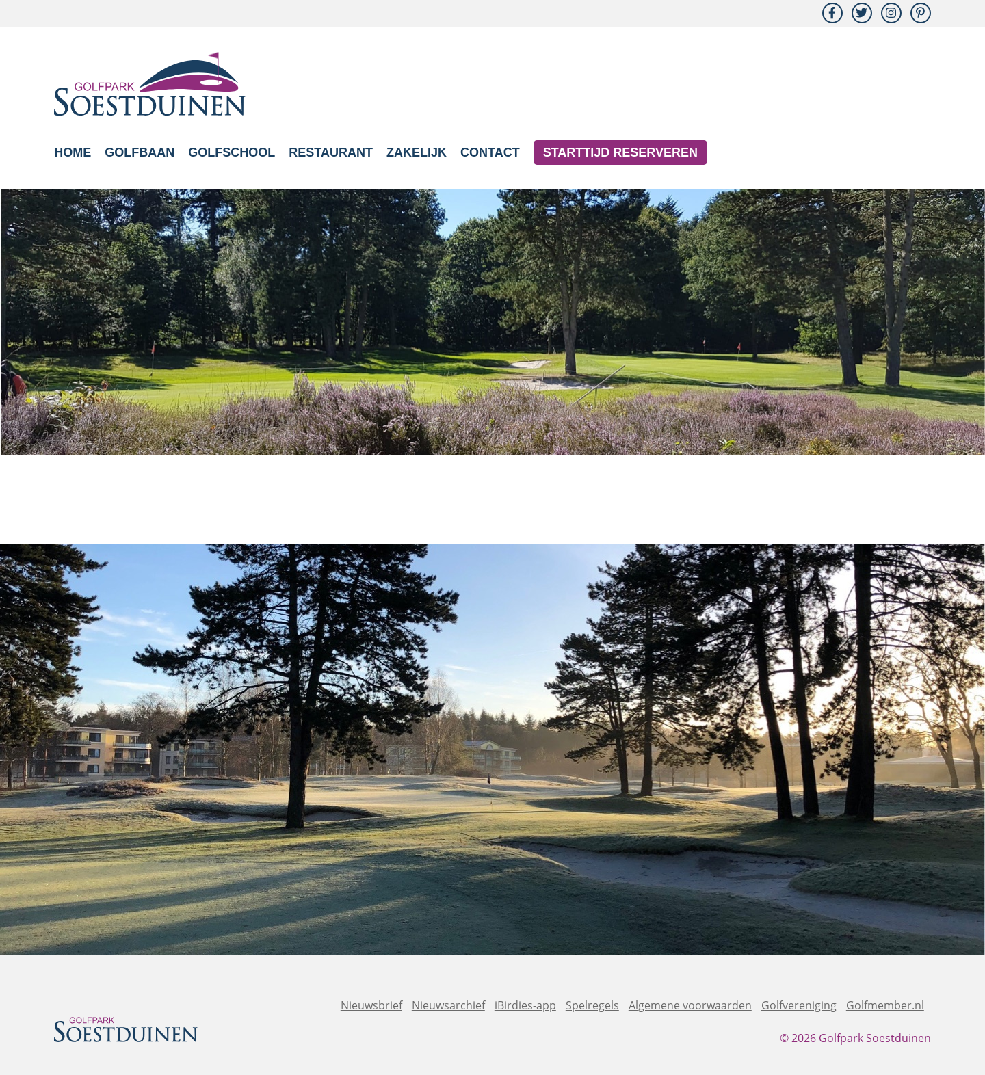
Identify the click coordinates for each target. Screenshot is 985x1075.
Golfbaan (139, 152)
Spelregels (592, 1005)
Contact (490, 152)
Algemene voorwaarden (690, 1005)
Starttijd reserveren (620, 152)
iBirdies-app (525, 1005)
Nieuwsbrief (371, 1005)
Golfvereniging (799, 1005)
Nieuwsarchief (448, 1005)
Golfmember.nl (885, 1005)
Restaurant (331, 152)
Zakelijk (416, 152)
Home (72, 152)
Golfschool (231, 152)
